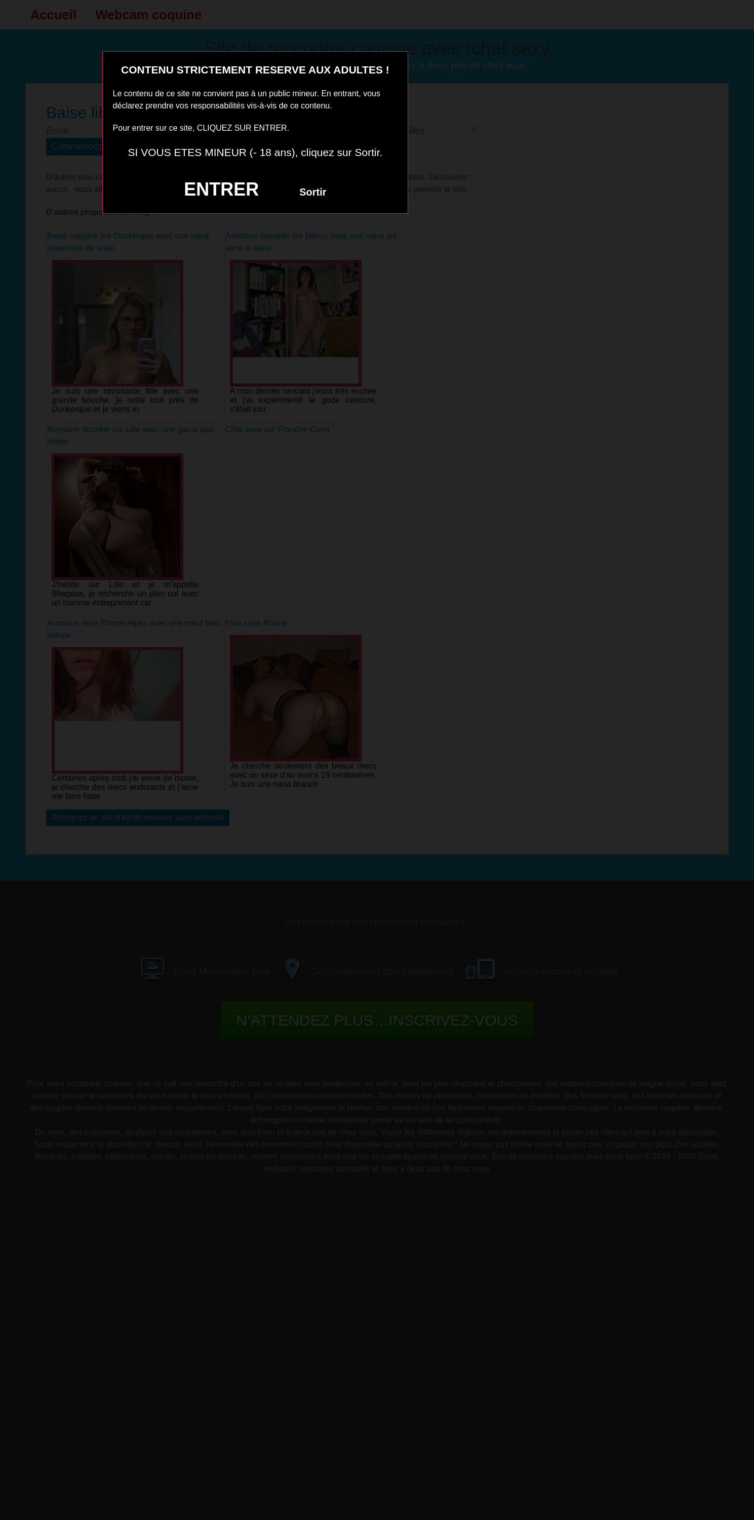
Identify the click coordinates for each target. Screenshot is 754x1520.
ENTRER (221, 189)
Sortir (312, 192)
